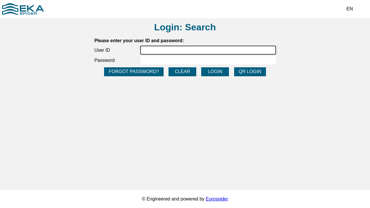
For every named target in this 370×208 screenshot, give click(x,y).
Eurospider (217, 198)
